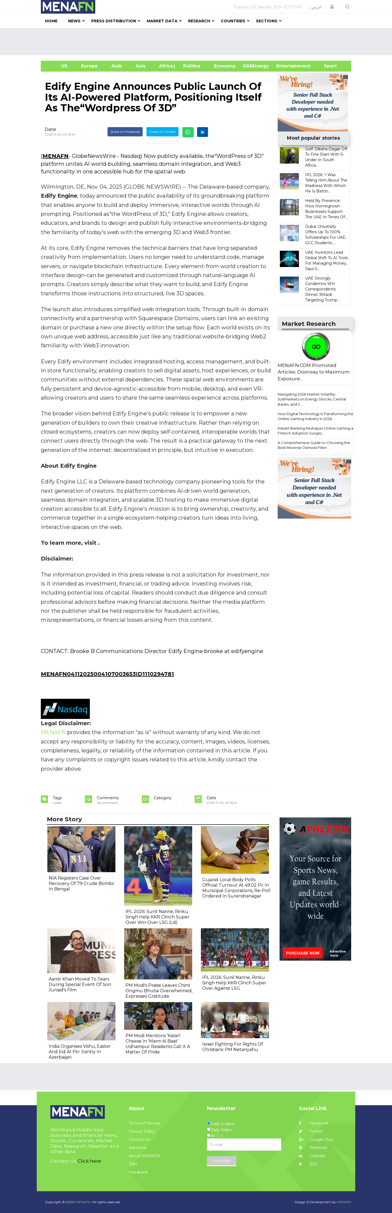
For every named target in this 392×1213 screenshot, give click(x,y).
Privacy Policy (142, 1131)
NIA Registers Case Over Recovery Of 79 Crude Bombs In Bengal (81, 883)
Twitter (311, 1131)
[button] (332, 7)
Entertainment (285, 66)
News (74, 21)
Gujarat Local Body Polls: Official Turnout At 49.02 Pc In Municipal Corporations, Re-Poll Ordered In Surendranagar (236, 888)
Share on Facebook (125, 132)
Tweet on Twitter (162, 132)
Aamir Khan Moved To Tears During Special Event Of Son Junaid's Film (80, 984)
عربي (316, 7)
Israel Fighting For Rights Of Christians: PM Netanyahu (232, 1047)
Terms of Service (144, 1123)
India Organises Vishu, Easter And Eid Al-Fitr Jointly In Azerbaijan (80, 1052)
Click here (89, 1161)
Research (199, 21)
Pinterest (313, 1147)
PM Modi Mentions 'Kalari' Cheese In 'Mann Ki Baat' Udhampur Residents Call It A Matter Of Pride (157, 1044)
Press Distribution (113, 21)
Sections (266, 21)
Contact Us (139, 1139)
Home (51, 21)
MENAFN (55, 156)
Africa (165, 66)
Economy (225, 66)
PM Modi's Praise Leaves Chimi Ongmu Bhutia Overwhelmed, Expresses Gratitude (158, 991)
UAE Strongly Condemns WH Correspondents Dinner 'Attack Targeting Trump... (322, 289)
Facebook (313, 1123)
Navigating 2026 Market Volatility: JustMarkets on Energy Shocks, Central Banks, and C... (312, 399)
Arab (117, 66)
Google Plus (316, 1139)
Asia (140, 66)
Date (50, 129)
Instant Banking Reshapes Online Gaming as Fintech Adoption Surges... (316, 431)
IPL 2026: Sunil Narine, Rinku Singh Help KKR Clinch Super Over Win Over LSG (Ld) (157, 917)
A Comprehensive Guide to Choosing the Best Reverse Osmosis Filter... (314, 445)
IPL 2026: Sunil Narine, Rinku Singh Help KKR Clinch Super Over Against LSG (234, 983)
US (57, 66)
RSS (308, 1164)
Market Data (162, 21)
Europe (89, 66)
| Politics (190, 66)
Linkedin (312, 1155)
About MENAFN (144, 1155)
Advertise (138, 1147)
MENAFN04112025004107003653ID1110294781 (107, 674)
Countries (233, 21)
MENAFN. (83, 1202)
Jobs (133, 1164)
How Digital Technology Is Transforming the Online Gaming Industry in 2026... (315, 416)
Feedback (138, 1172)
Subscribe (221, 1160)
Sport (327, 66)
